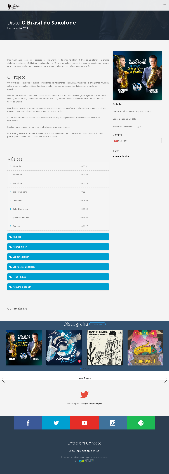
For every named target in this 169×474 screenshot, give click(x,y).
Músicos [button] (15, 236)
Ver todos (97, 324)
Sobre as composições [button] (22, 266)
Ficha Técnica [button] (17, 276)
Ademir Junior (121, 156)
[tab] (58, 236)
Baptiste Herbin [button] (19, 256)
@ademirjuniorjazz (93, 403)
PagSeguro (121, 140)
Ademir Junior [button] (18, 246)
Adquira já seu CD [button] (20, 286)
